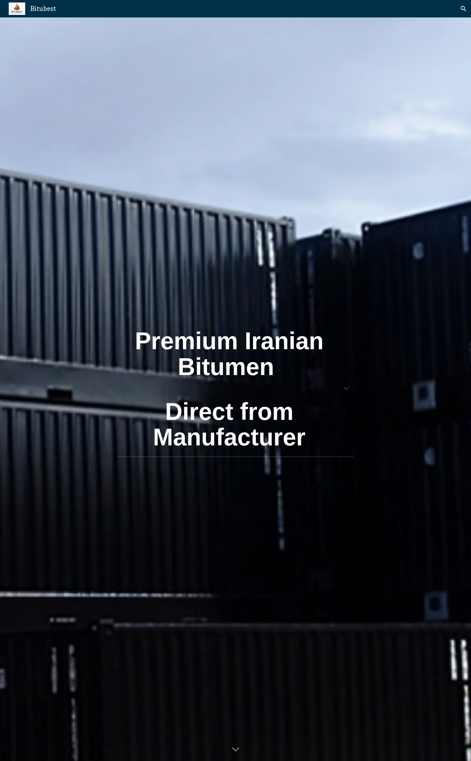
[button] (463, 8)
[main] (235, 389)
